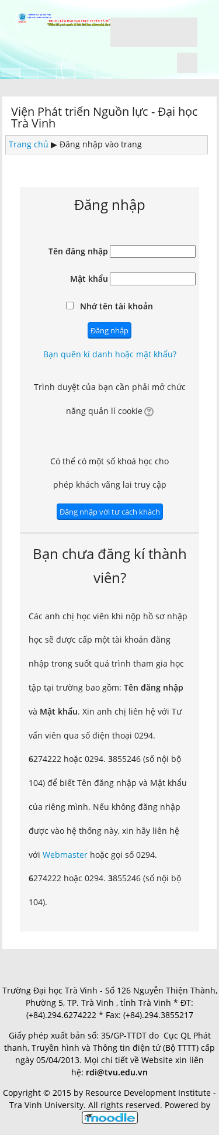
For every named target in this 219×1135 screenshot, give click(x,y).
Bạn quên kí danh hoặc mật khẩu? (109, 354)
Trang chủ (28, 144)
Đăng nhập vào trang (101, 144)
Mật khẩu (89, 278)
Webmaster (65, 854)
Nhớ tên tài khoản (116, 306)
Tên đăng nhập (78, 251)
